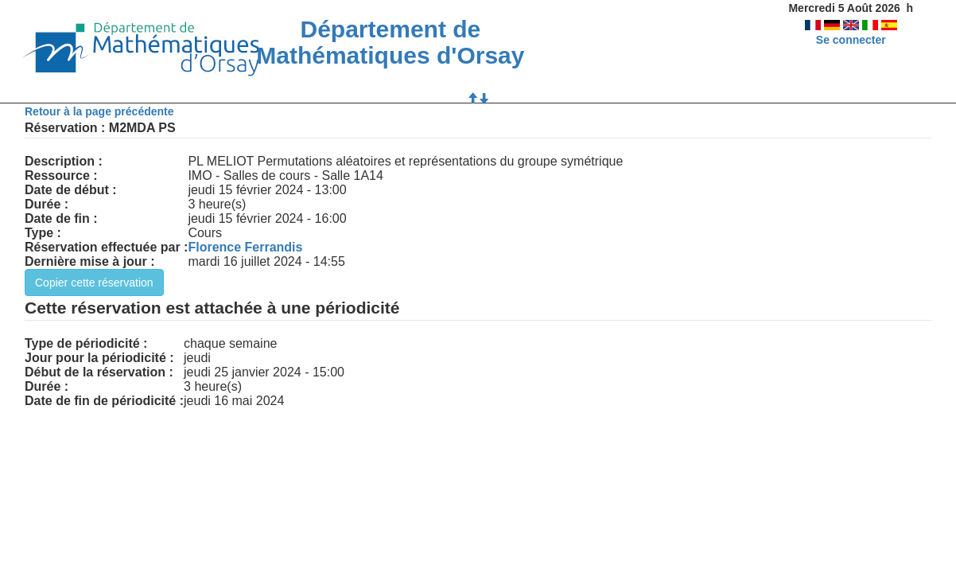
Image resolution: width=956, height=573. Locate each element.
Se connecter (851, 39)
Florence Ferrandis (245, 247)
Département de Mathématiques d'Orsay (390, 42)
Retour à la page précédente (99, 111)
